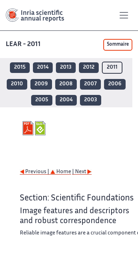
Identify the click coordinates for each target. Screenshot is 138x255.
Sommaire (118, 44)
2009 (41, 84)
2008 (66, 84)
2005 (41, 100)
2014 (42, 67)
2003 (90, 100)
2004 (66, 100)
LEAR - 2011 (23, 44)
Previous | (35, 172)
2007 (90, 84)
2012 (88, 67)
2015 (19, 67)
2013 (65, 67)
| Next (82, 172)
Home (60, 172)
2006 (114, 84)
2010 (17, 84)
